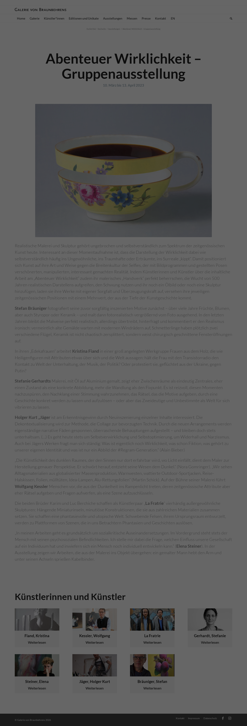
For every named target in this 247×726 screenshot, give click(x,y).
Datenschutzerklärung (102, 42)
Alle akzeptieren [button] (123, 66)
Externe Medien (156, 53)
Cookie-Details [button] (108, 94)
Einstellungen (86, 46)
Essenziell (86, 53)
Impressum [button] (141, 94)
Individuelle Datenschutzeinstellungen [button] (123, 87)
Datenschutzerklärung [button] (125, 94)
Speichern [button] (123, 77)
